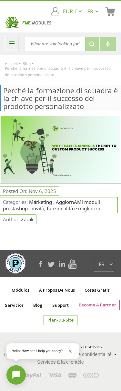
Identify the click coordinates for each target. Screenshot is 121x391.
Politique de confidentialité (83, 354)
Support (61, 305)
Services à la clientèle (60, 362)
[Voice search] (108, 44)
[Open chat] (16, 375)
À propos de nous (57, 290)
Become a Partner (97, 305)
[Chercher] (55, 44)
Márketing (41, 202)
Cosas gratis (97, 290)
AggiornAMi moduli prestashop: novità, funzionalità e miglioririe (52, 205)
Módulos (20, 290)
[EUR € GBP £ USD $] (72, 11)
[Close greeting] (70, 351)
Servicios (14, 305)
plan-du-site (61, 320)
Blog (38, 305)
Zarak (27, 219)
